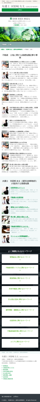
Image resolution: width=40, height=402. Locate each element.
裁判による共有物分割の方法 (18, 120)
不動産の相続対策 (8, 378)
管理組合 (5, 365)
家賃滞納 (5, 369)
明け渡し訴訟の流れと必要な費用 (19, 164)
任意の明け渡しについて (16, 83)
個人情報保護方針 (7, 396)
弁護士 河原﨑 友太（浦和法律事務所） (12, 49)
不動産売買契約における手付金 (18, 142)
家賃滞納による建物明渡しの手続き (19, 131)
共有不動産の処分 (8, 371)
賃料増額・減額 (7, 375)
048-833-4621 (21, 19)
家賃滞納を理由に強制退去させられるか (21, 153)
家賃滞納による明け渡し (16, 94)
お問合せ (20, 10)
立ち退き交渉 (6, 373)
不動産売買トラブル (8, 367)
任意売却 (5, 377)
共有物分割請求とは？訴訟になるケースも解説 (22, 61)
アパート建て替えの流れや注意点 (19, 72)
